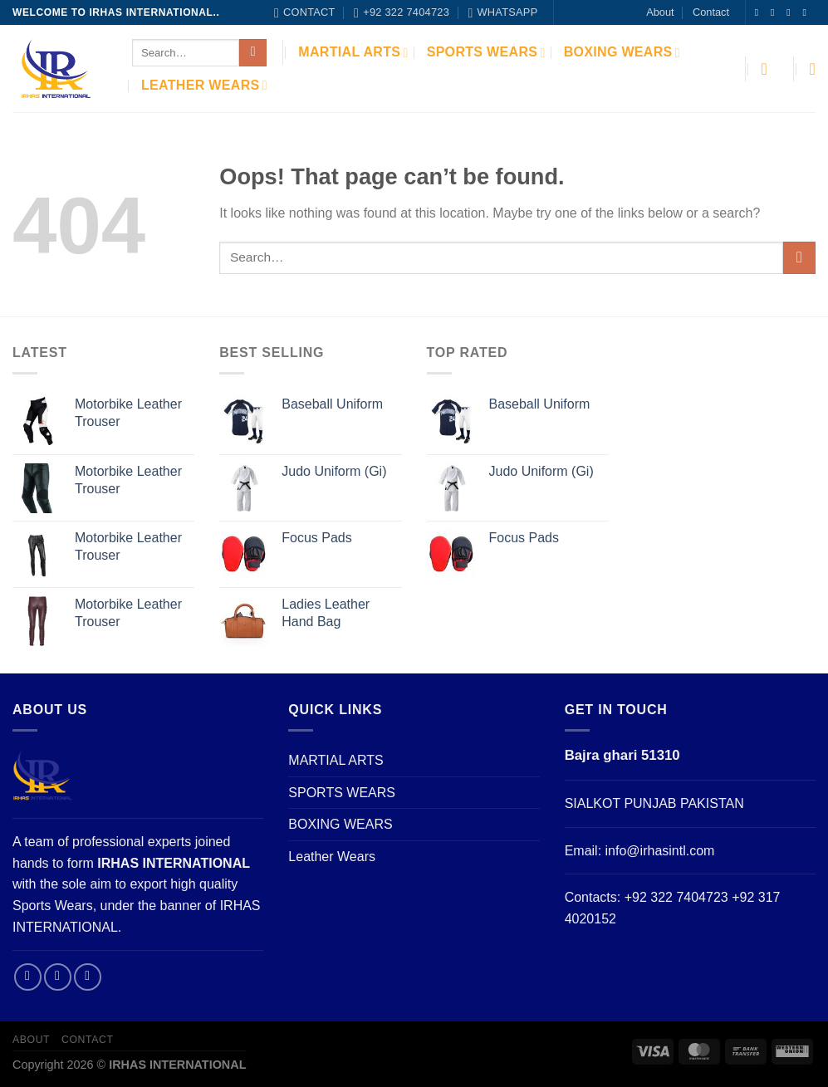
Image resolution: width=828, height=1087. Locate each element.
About (660, 12)
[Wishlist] (812, 69)
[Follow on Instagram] (776, 12)
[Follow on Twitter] (791, 12)
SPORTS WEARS (486, 53)
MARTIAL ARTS (353, 53)
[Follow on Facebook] (760, 12)
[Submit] (253, 53)
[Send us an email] (807, 12)
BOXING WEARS (622, 53)
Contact (711, 12)
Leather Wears (204, 85)
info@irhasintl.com (660, 851)
